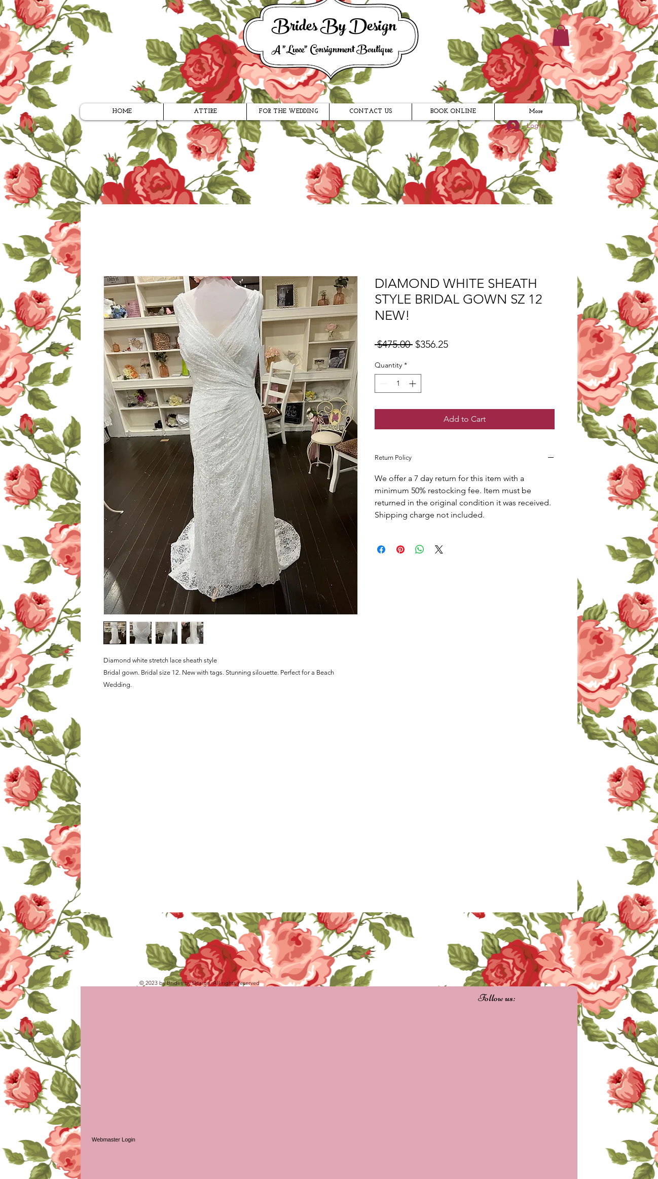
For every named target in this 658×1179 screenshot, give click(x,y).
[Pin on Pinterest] (400, 549)
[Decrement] (382, 383)
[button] (561, 35)
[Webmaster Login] (113, 1139)
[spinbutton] (398, 383)
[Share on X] (439, 549)
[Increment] (413, 383)
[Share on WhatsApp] (420, 549)
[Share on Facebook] (381, 549)
